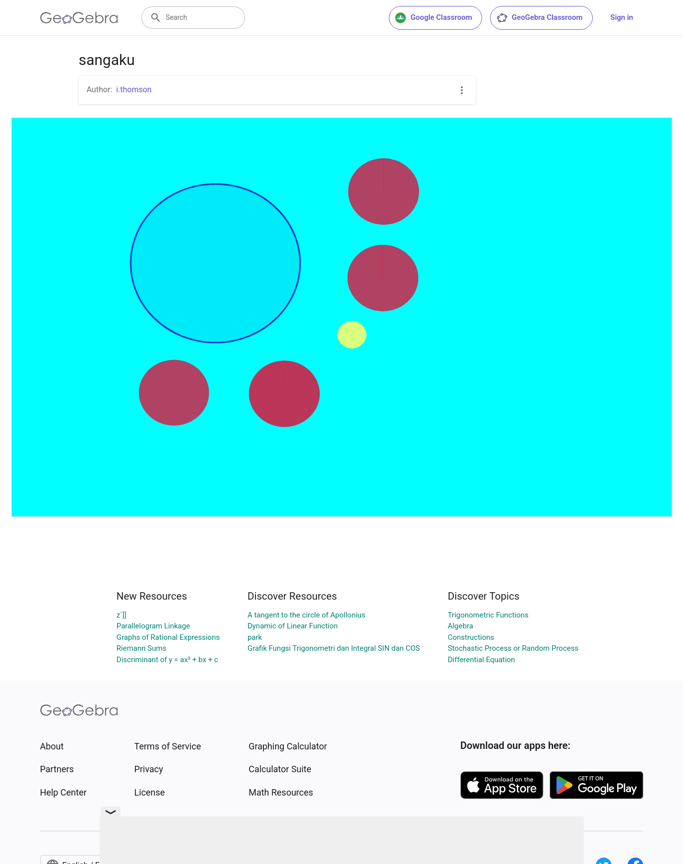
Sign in (622, 17)
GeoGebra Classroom (539, 18)
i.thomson (134, 89)
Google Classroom (433, 18)
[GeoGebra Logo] (79, 18)
